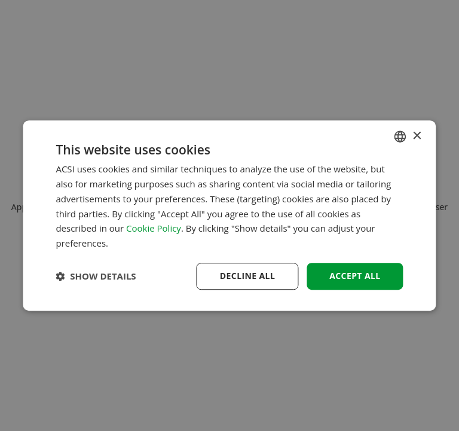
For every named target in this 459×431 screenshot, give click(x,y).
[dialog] (229, 215)
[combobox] (400, 136)
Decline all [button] (247, 275)
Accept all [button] (354, 275)
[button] (96, 276)
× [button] (416, 136)
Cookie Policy (153, 229)
